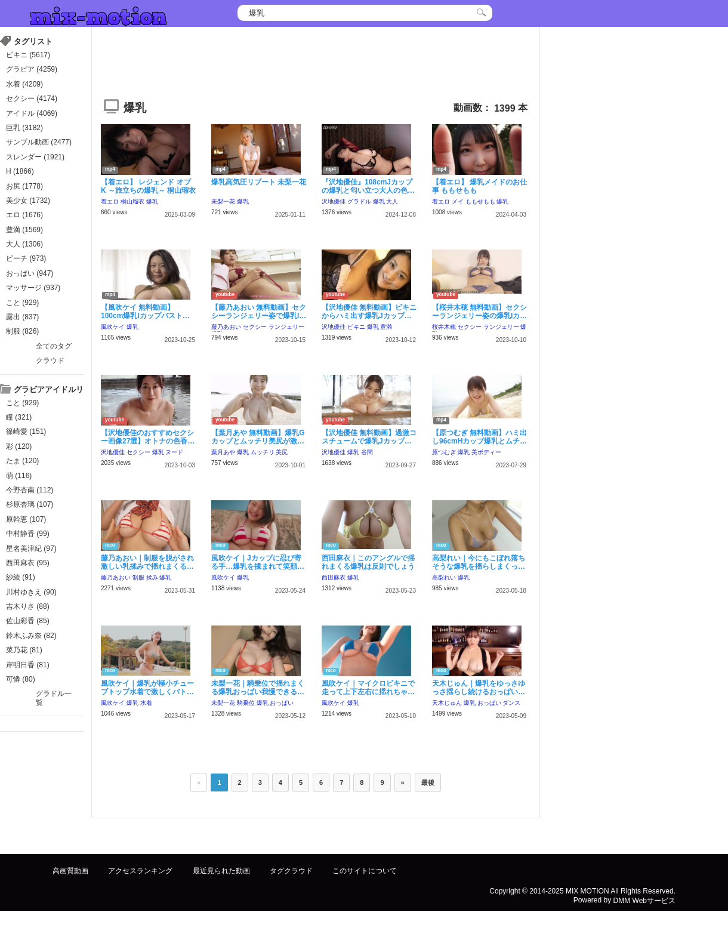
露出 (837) (22, 317)
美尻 (282, 452)
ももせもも (480, 201)
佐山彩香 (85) (28, 621)
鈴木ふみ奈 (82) (31, 635)
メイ (458, 201)
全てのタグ (54, 346)
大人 (392, 201)
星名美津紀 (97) (31, 548)
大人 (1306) (24, 244)
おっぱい (282, 703)
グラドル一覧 (54, 697)
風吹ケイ (113, 326)
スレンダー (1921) (35, 157)
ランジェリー (286, 326)
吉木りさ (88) (28, 606)
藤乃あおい (226, 326)
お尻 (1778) (24, 186)
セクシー (255, 326)
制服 (138, 577)
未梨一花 (223, 201)
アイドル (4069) (31, 113)
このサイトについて (364, 871)
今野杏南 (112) (29, 490)
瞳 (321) (19, 417)
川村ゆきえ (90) (31, 592)
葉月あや (223, 452)
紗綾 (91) (20, 577)
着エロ (110, 201)
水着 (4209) (24, 84)
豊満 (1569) (24, 230)
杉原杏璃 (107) (29, 504)
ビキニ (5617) (28, 55)
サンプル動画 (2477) (39, 142)
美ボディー (486, 452)
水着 (146, 703)
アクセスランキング (140, 871)
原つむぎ (444, 452)
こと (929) (22, 302)
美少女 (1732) (28, 200)
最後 (427, 782)
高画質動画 (70, 871)
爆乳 (152, 201)
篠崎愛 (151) (26, 431)
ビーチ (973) (26, 258)
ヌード (174, 452)
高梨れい (444, 577)
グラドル (359, 201)
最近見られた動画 (221, 871)
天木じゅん (447, 703)
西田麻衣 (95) (28, 563)
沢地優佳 (334, 201)
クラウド (50, 360)
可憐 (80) (20, 679)
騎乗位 (246, 703)
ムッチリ (262, 452)
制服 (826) (22, 331)
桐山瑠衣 (132, 201)
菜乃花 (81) (24, 650)
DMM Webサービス (644, 900)
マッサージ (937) (33, 288)
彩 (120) (19, 446)
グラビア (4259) (31, 69)
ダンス (511, 703)
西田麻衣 (334, 577)
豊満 (386, 326)
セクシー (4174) (31, 98)
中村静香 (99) (28, 533)
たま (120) (22, 461)
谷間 (367, 452)
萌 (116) (19, 476)
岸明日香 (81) (28, 665)
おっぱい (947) (29, 273)
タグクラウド (291, 871)
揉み (152, 577)
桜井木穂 (444, 326)
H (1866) (20, 171)
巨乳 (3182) (24, 128)
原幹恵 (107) (26, 519)
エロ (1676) (24, 215)
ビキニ (356, 326)
